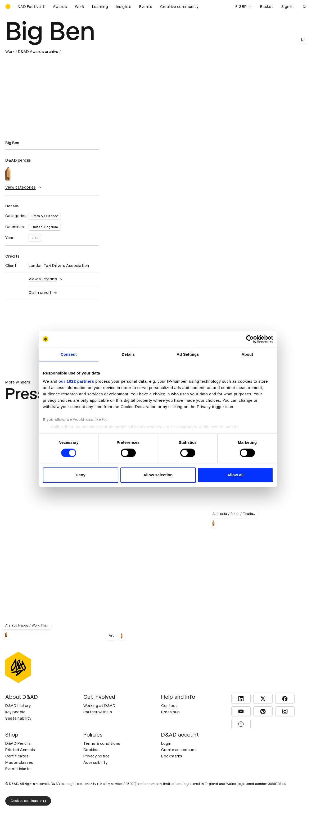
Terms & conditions (101, 743)
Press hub (170, 712)
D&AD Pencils (18, 743)
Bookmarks (171, 756)
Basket (266, 6)
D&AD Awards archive (38, 51)
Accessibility (95, 762)
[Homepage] (8, 6)
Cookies (91, 750)
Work (79, 6)
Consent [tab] (69, 354)
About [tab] (247, 354)
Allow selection (158, 475)
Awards (60, 6)
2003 (35, 238)
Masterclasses (19, 762)
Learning (100, 6)
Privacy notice (96, 756)
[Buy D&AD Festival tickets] (32, 6)
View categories (24, 187)
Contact (169, 705)
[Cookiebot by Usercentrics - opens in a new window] (250, 339)
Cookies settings (28, 801)
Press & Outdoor (44, 216)
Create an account (178, 750)
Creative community (179, 6)
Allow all (235, 475)
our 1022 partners (76, 381)
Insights (123, 6)
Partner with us (97, 712)
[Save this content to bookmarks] (303, 40)
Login (166, 743)
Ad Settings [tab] (188, 354)
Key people (15, 712)
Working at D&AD (99, 705)
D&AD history (18, 705)
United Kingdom (44, 227)
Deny (80, 475)
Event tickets (18, 769)
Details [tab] (128, 354)
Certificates (17, 756)
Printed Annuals (20, 750)
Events (145, 6)
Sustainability (18, 718)
